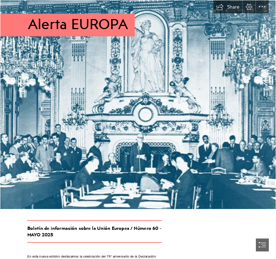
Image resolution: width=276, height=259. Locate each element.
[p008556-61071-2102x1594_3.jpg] (138, 104)
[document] (138, 129)
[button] (227, 6)
